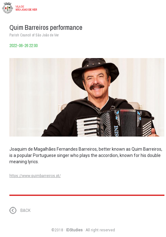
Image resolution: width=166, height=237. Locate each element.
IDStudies (74, 230)
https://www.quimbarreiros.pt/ (35, 176)
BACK (25, 210)
